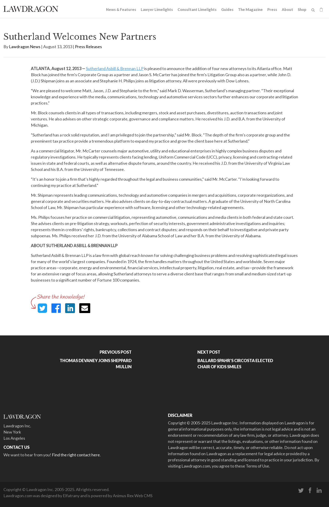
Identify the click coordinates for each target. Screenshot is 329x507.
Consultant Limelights (197, 9)
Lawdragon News (24, 46)
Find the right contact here (76, 454)
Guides (227, 9)
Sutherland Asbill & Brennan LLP (114, 68)
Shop (302, 9)
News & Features (121, 9)
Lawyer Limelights (157, 9)
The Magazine (250, 9)
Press (272, 9)
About (287, 9)
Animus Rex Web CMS (132, 495)
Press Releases (88, 46)
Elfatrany (71, 495)
